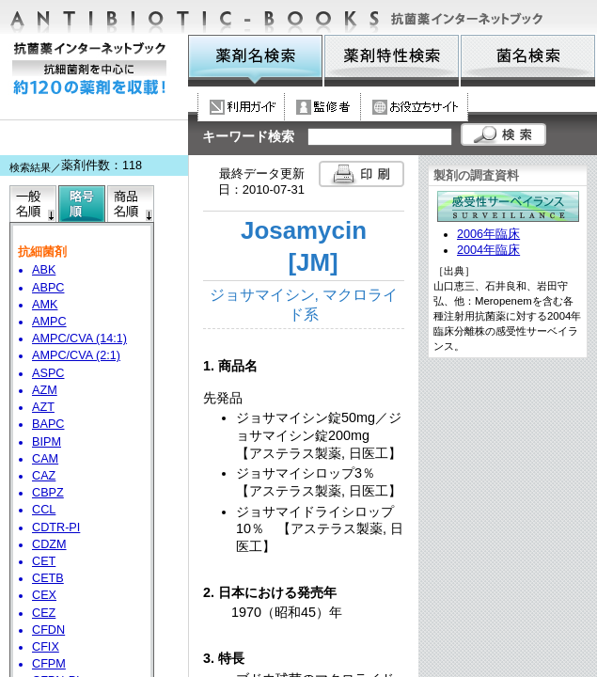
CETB (48, 578)
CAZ (43, 475)
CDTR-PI (56, 527)
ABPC (48, 287)
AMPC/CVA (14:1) (79, 338)
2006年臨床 (488, 234)
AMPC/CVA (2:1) (76, 355)
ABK (43, 269)
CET (43, 561)
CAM (45, 458)
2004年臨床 (488, 250)
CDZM (49, 544)
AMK (44, 304)
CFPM (49, 663)
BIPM (46, 442)
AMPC (49, 321)
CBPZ (48, 492)
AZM (44, 390)
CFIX (45, 646)
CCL (43, 509)
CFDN (48, 630)
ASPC (48, 373)
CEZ (43, 613)
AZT (43, 407)
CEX (44, 595)
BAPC (48, 424)
